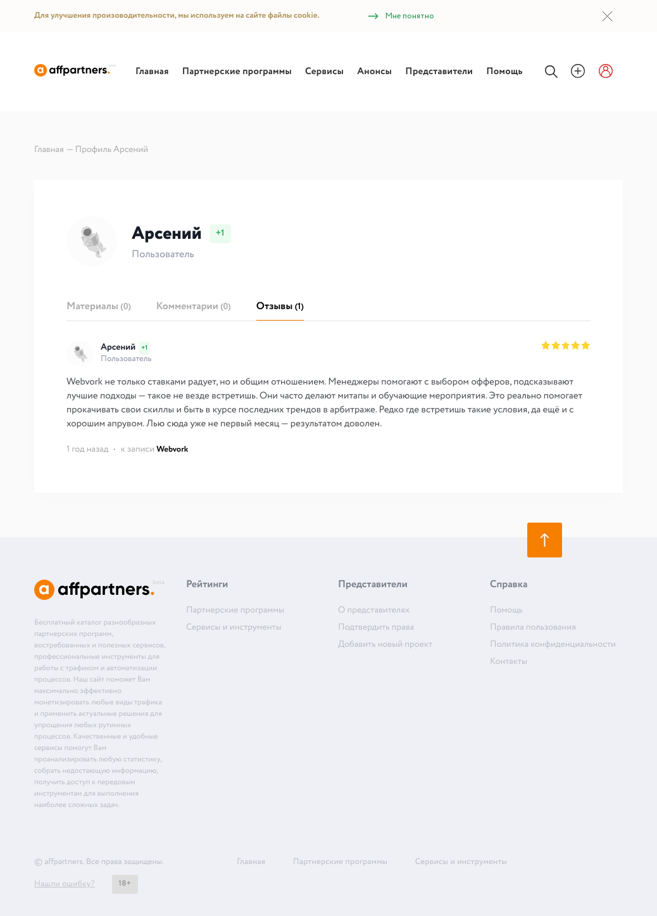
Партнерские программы (237, 72)
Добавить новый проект (385, 645)
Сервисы (324, 72)
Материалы (98, 307)
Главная (152, 72)
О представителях (374, 610)
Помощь (504, 72)
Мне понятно (400, 16)
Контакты (508, 662)
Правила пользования (533, 627)
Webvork (172, 449)
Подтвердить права (376, 627)
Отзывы (280, 307)
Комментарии (193, 307)
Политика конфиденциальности (553, 645)
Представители (439, 72)
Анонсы (374, 72)
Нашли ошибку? (64, 884)
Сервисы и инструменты (234, 627)
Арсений (118, 347)
